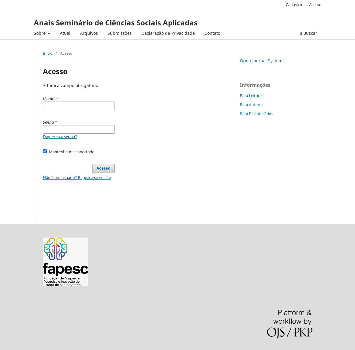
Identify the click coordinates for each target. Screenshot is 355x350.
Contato (212, 33)
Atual (65, 33)
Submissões (120, 33)
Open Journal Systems (262, 60)
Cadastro (294, 4)
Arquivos (89, 33)
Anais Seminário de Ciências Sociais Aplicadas (116, 23)
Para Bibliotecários (256, 113)
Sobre (40, 33)
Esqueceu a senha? (60, 136)
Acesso (315, 4)
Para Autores (251, 104)
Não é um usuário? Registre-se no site (77, 177)
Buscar (308, 33)
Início (48, 53)
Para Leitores (251, 95)
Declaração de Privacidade (168, 33)
